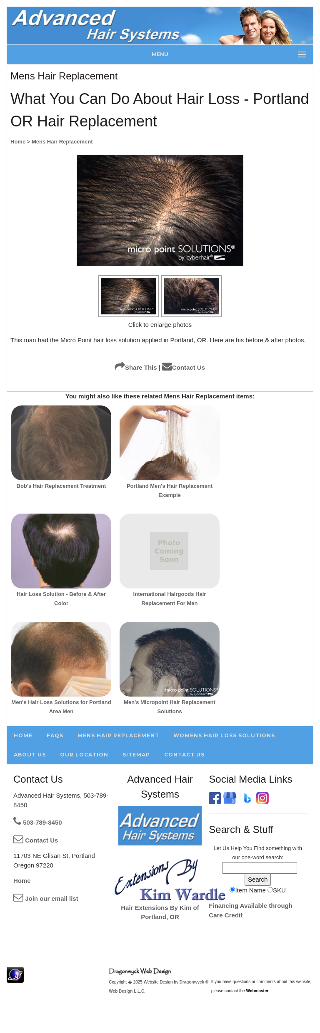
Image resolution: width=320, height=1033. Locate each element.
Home (22, 880)
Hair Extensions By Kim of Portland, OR (169, 907)
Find (259, 848)
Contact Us (183, 367)
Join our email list (45, 898)
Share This (136, 367)
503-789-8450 (37, 822)
